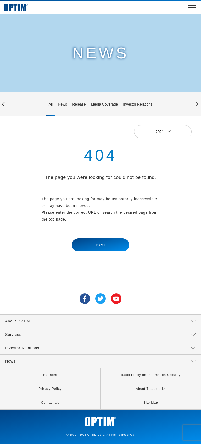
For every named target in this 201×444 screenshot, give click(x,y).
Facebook (85, 298)
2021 (160, 132)
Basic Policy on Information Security (150, 375)
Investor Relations (137, 104)
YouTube (116, 298)
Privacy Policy (50, 389)
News (62, 104)
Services (13, 334)
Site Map (150, 402)
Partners (50, 375)
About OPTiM (17, 321)
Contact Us (50, 402)
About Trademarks (151, 389)
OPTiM (21, 7)
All (51, 104)
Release (79, 104)
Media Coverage (104, 104)
